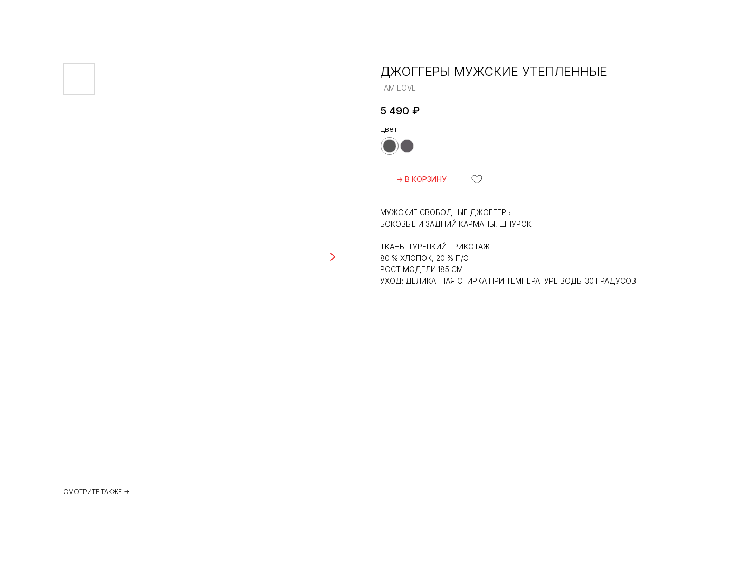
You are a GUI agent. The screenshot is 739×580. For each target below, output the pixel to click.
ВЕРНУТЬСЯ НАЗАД (55, 16)
